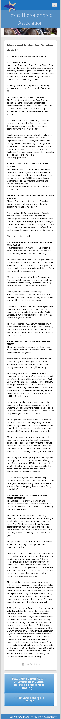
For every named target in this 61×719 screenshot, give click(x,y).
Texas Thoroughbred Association (30, 19)
